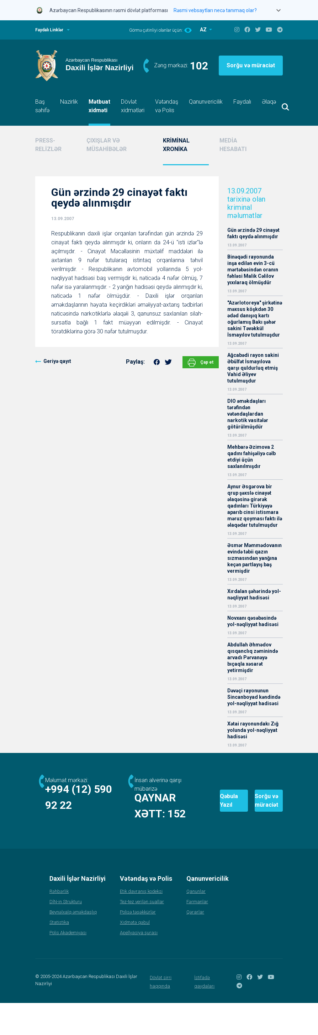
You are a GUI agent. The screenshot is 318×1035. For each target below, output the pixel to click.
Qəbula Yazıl (191, 816)
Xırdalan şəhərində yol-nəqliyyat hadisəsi (254, 594)
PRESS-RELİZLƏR (48, 144)
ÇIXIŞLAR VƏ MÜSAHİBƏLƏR (106, 144)
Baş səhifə (42, 106)
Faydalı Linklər (49, 29)
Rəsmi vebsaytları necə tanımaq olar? (215, 10)
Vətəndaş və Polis (166, 106)
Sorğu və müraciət (251, 65)
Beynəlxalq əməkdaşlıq (73, 944)
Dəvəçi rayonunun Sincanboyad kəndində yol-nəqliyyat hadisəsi (253, 697)
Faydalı (242, 101)
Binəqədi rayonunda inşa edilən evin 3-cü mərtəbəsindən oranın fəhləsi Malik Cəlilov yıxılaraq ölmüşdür (252, 269)
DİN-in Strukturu (65, 933)
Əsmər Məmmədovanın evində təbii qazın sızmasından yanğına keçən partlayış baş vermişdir (254, 558)
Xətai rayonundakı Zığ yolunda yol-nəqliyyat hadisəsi (253, 730)
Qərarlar (195, 944)
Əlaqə (269, 101)
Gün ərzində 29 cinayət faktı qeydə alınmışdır (253, 233)
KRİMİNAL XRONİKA (176, 144)
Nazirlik (69, 101)
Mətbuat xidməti (99, 106)
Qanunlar (196, 923)
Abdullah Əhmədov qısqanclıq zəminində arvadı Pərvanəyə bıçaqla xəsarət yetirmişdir (252, 657)
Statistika (59, 954)
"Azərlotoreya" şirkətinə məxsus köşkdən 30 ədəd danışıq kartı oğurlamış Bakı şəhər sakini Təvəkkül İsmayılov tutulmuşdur (254, 319)
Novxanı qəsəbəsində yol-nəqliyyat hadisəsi (253, 621)
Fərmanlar (197, 933)
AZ (204, 29)
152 (100, 829)
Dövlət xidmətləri (132, 106)
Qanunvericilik (206, 101)
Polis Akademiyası (67, 964)
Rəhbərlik (59, 923)
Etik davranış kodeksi (141, 923)
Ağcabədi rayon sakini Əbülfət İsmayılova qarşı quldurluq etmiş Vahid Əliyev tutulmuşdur (253, 368)
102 (199, 65)
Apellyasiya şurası (139, 964)
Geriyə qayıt (57, 361)
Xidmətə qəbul (135, 954)
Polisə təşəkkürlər (138, 944)
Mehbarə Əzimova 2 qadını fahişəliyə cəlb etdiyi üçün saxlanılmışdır (251, 456)
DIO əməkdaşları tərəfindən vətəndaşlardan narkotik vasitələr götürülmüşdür (247, 414)
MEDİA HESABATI (233, 144)
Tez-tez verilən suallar (142, 933)
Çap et (200, 362)
